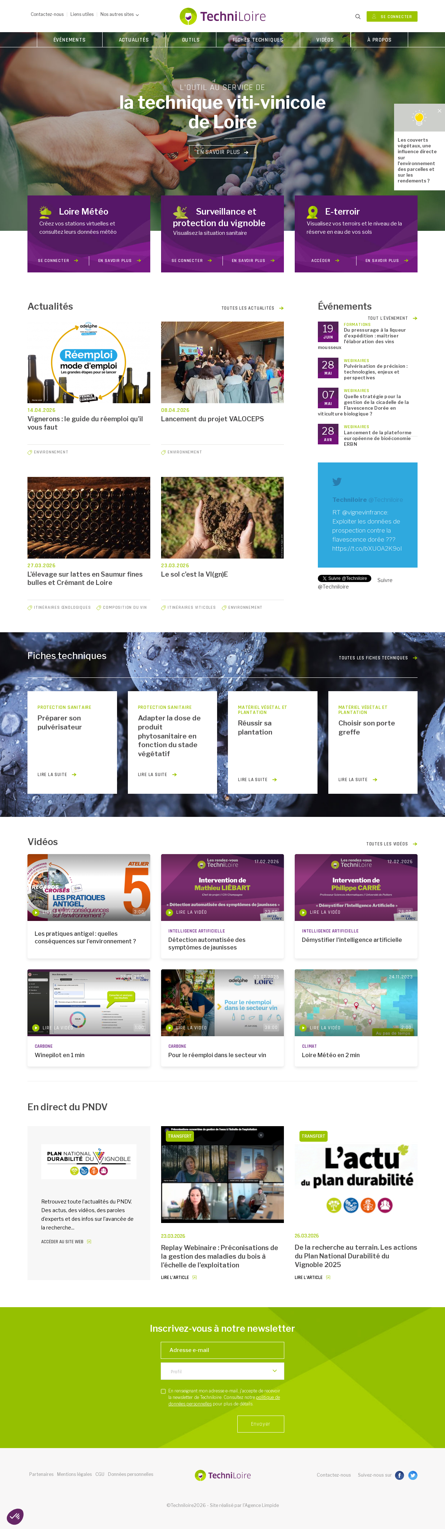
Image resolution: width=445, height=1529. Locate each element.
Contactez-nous (334, 1475)
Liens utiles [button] (82, 14)
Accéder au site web (62, 1242)
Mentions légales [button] (74, 1474)
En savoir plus (222, 152)
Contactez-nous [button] (47, 14)
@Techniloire (385, 499)
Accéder (325, 260)
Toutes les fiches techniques (378, 658)
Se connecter (392, 17)
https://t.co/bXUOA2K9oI (367, 548)
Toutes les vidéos (392, 844)
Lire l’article (175, 1277)
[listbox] (222, 1371)
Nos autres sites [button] (119, 14)
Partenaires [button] (41, 1474)
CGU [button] (99, 1474)
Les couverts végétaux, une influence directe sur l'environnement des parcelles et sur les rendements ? (417, 160)
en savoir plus (119, 260)
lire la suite (57, 775)
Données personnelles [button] (130, 1474)
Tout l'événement (393, 318)
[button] (15, 1516)
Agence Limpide (262, 1505)
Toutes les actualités (252, 308)
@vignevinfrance (364, 512)
